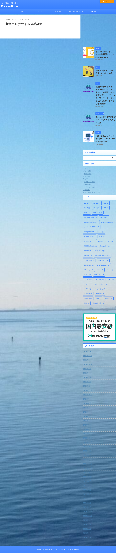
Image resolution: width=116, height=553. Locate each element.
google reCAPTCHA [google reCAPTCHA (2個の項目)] (91, 216)
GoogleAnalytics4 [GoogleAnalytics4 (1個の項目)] (107, 211)
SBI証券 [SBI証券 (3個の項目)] (88, 245)
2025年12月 (87, 344)
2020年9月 (86, 513)
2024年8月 (86, 392)
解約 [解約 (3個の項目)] (98, 288)
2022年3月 (86, 444)
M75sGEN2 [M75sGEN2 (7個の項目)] (89, 230)
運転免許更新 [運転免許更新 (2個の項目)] (98, 292)
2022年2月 (86, 448)
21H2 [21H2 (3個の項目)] (105, 192)
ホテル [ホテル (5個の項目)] (87, 278)
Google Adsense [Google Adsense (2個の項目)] (90, 211)
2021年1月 (86, 496)
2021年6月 (86, 479)
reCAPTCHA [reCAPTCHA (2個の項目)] (100, 240)
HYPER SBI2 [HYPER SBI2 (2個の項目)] (89, 226)
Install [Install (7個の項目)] (101, 226)
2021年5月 (86, 483)
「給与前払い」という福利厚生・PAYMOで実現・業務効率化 (105, 128)
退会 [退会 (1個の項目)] (86, 292)
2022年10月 (87, 435)
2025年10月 (87, 353)
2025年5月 (86, 366)
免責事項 (39, 538)
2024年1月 (86, 405)
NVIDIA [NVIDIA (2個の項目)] (87, 240)
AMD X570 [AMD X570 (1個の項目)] (97, 202)
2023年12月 (87, 409)
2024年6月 (86, 401)
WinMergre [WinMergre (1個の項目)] (88, 259)
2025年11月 (87, 349)
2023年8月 (86, 414)
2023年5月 (86, 422)
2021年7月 (86, 474)
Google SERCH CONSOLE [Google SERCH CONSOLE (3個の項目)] (94, 221)
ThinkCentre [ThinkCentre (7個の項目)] (89, 249)
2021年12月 (87, 453)
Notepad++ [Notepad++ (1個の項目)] (105, 235)
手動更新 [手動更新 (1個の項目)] (100, 283)
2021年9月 (86, 466)
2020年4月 (86, 522)
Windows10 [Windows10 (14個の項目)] (103, 249)
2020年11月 (87, 505)
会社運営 (93, 11)
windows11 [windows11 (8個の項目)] (89, 254)
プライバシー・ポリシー (62, 538)
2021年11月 (87, 457)
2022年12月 (87, 427)
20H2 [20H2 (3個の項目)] (87, 192)
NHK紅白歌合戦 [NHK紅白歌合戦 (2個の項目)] (90, 235)
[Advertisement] (99, 31)
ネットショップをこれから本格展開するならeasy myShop (105, 54)
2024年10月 (87, 383)
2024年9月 (86, 388)
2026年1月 (86, 340)
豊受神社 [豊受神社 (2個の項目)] (108, 288)
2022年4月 (86, 440)
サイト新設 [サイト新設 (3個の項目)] (99, 264)
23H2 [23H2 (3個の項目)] (96, 197)
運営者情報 (75, 538)
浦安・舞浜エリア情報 (75, 11)
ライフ (22, 11)
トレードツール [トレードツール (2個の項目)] (90, 273)
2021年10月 (87, 461)
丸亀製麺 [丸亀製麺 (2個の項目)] (88, 283)
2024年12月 (87, 375)
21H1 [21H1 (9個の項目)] (96, 192)
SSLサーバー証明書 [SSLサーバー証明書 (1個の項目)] (102, 245)
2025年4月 (86, 370)
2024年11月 (87, 379)
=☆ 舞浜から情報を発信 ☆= (58, 542)
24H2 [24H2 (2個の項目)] (105, 197)
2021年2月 (86, 492)
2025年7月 (86, 357)
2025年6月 (86, 362)
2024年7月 (86, 396)
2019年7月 (86, 526)
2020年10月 (87, 509)
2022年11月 (87, 431)
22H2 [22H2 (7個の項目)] (87, 197)
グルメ (40, 11)
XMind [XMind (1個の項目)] (100, 259)
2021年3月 (86, 487)
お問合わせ (48, 538)
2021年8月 (86, 470)
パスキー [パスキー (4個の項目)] (104, 273)
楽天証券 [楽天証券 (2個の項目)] (88, 288)
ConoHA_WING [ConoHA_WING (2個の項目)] (90, 207)
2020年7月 (86, 517)
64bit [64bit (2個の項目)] (87, 202)
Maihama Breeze (10, 6)
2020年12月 (87, 500)
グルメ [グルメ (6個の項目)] (87, 264)
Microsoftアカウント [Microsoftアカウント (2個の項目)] (105, 230)
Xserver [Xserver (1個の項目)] (110, 259)
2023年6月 (86, 418)
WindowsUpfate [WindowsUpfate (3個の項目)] (103, 254)
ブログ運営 (58, 11)
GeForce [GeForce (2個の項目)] (104, 207)
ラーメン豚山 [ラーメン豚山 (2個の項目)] (99, 278)
